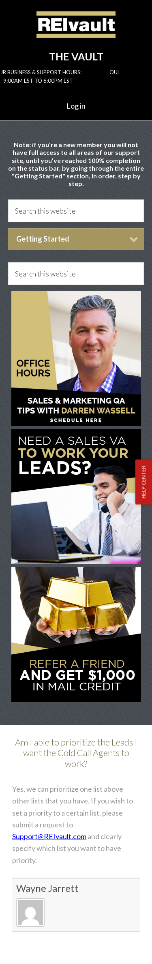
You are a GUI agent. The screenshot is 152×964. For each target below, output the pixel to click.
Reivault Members (76, 31)
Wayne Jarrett (47, 888)
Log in (76, 105)
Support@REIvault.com (49, 836)
